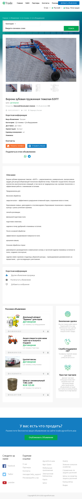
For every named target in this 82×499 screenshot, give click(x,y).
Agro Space (47, 464)
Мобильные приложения (48, 469)
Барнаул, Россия (36, 110)
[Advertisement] (39, 412)
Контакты (45, 3)
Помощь (55, 3)
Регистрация (75, 8)
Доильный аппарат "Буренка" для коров (32, 318)
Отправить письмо (37, 146)
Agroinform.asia (49, 461)
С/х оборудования (38, 18)
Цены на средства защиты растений (70, 477)
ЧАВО (27, 3)
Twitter (8, 474)
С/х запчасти (36, 388)
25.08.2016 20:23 (15, 331)
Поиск (71, 28)
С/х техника (25, 18)
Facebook (9, 466)
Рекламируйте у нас (31, 478)
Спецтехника (36, 364)
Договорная (14, 103)
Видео (65, 485)
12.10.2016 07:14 (15, 373)
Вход (67, 8)
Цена (45, 483)
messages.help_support (31, 474)
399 (48, 106)
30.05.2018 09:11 (14, 110)
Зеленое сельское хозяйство (70, 466)
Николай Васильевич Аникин (24, 106)
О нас (25, 464)
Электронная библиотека (48, 475)
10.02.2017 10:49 (15, 395)
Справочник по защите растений (70, 471)
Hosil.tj (65, 461)
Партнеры (35, 3)
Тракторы (35, 348)
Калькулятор (68, 482)
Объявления (14, 18)
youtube (8, 483)
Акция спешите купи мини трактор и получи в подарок (35, 340)
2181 (25, 110)
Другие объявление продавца (23, 275)
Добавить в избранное (20, 284)
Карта (45, 479)
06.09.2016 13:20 (15, 352)
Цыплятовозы (29, 359)
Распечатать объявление (21, 280)
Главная (20, 3)
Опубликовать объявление (41, 437)
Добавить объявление (69, 3)
